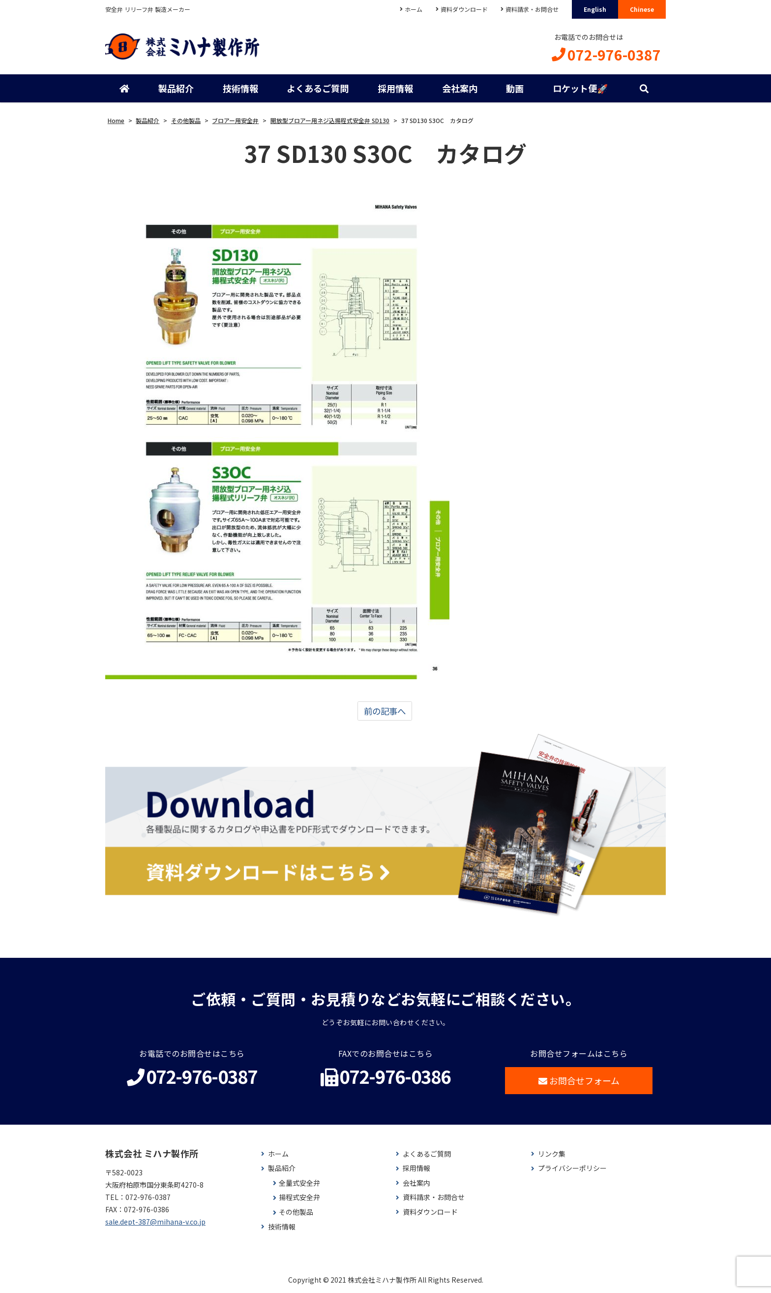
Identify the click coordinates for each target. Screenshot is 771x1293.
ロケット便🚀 (580, 88)
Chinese (642, 9)
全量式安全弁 (299, 1183)
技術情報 (240, 88)
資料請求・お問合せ (532, 9)
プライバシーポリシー (572, 1169)
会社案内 (459, 88)
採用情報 (395, 88)
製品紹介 (176, 88)
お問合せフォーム (579, 1080)
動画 (515, 88)
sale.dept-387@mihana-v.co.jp (155, 1223)
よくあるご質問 (318, 88)
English (595, 9)
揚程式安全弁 (299, 1198)
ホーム (413, 9)
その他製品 (296, 1213)
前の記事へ (384, 711)
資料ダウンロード (463, 9)
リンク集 (551, 1154)
